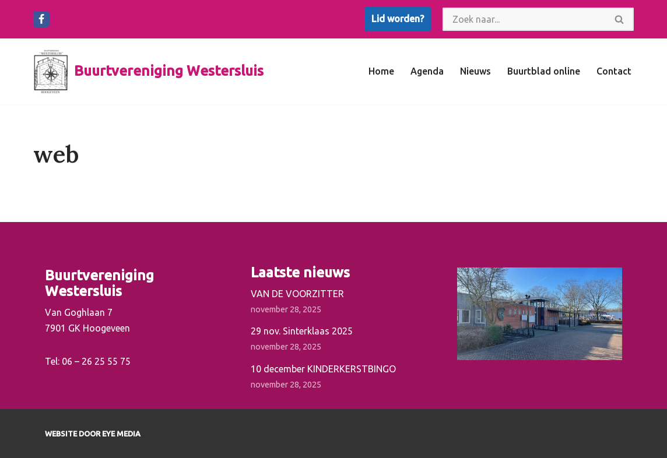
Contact (613, 71)
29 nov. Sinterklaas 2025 (302, 331)
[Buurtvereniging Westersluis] (148, 71)
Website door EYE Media (93, 433)
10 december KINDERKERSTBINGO (323, 369)
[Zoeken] (524, 19)
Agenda (427, 71)
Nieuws (475, 71)
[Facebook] (41, 19)
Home (381, 71)
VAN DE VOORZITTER (297, 293)
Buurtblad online (543, 71)
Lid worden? (397, 18)
